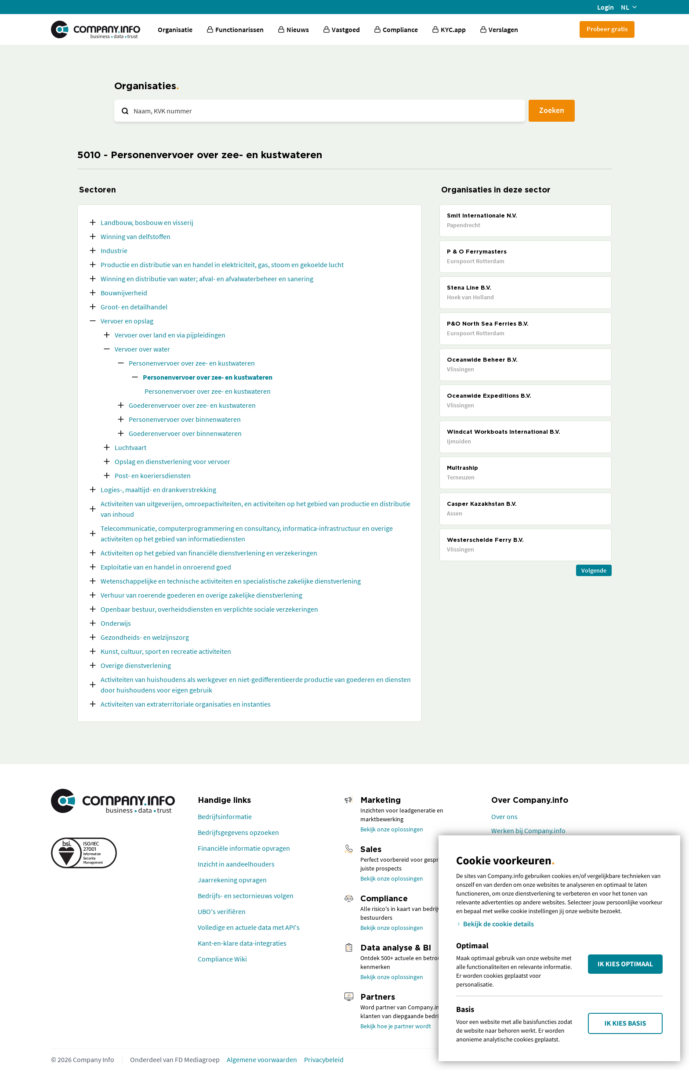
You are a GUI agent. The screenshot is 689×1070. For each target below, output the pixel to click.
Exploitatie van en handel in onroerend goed (166, 566)
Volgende (593, 570)
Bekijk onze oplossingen (391, 829)
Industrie (114, 250)
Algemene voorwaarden (262, 1059)
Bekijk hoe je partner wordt (395, 1026)
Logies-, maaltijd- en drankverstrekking (158, 489)
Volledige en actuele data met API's (249, 927)
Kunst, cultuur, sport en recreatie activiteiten (166, 651)
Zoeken (551, 110)
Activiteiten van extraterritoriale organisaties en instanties (186, 704)
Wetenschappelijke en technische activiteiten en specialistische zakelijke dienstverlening (231, 581)
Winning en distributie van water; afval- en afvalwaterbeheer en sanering (207, 278)
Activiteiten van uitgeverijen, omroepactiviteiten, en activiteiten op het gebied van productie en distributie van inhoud (255, 509)
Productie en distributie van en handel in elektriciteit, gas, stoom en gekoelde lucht (222, 264)
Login (605, 7)
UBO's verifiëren (222, 911)
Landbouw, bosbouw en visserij (147, 222)
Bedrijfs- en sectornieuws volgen (246, 895)
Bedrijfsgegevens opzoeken (238, 832)
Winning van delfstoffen (135, 236)
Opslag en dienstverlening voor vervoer (172, 461)
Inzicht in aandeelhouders (236, 864)
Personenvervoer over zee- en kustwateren (192, 363)
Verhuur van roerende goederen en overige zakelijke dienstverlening (201, 595)
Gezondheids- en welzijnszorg (145, 637)
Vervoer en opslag (127, 320)
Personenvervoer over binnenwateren (185, 419)
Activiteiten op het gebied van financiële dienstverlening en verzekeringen (209, 552)
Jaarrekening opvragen (232, 879)
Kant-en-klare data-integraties (242, 943)
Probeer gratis (607, 29)
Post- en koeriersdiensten (153, 475)
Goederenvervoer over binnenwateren (185, 433)
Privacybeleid (324, 1059)
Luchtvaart (130, 447)
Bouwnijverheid (124, 292)
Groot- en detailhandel (134, 306)
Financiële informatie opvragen (244, 848)
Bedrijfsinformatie (225, 816)
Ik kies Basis (625, 1023)
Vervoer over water (142, 349)
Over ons (504, 816)
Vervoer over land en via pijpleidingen (170, 334)
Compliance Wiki (222, 958)
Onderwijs (116, 623)
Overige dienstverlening (136, 665)
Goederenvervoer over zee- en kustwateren (192, 405)
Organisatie (175, 29)
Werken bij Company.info (528, 830)
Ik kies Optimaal (625, 964)
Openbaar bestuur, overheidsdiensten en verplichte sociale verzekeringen (209, 609)
